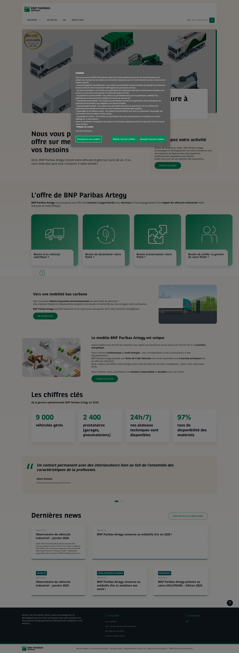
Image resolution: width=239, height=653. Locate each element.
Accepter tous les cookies (152, 139)
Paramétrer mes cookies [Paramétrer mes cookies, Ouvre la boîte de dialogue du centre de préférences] (88, 139)
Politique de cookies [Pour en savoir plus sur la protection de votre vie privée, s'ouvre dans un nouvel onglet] (84, 127)
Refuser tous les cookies (124, 139)
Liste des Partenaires (84, 131)
